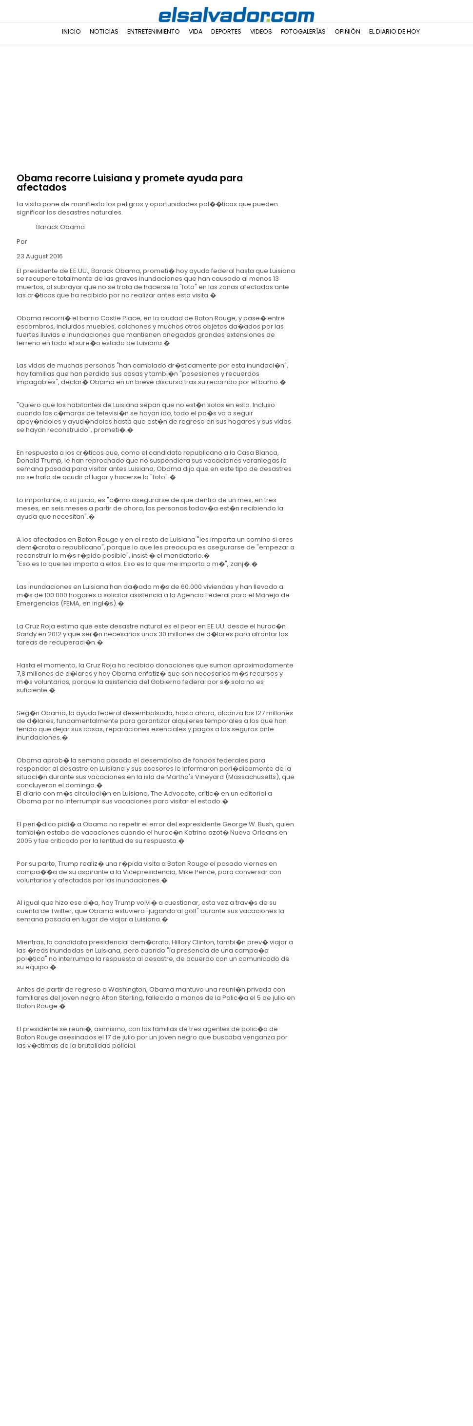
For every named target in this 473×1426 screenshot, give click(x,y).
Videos (261, 31)
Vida (195, 31)
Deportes (226, 31)
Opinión (347, 31)
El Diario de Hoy (394, 31)
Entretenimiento (153, 31)
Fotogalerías (303, 31)
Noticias (104, 31)
